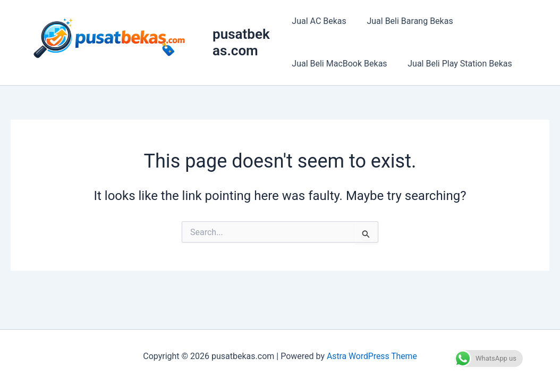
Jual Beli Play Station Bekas (456, 64)
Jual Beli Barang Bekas (406, 21)
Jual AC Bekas (319, 21)
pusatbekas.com (242, 42)
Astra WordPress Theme (372, 356)
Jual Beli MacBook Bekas (339, 64)
